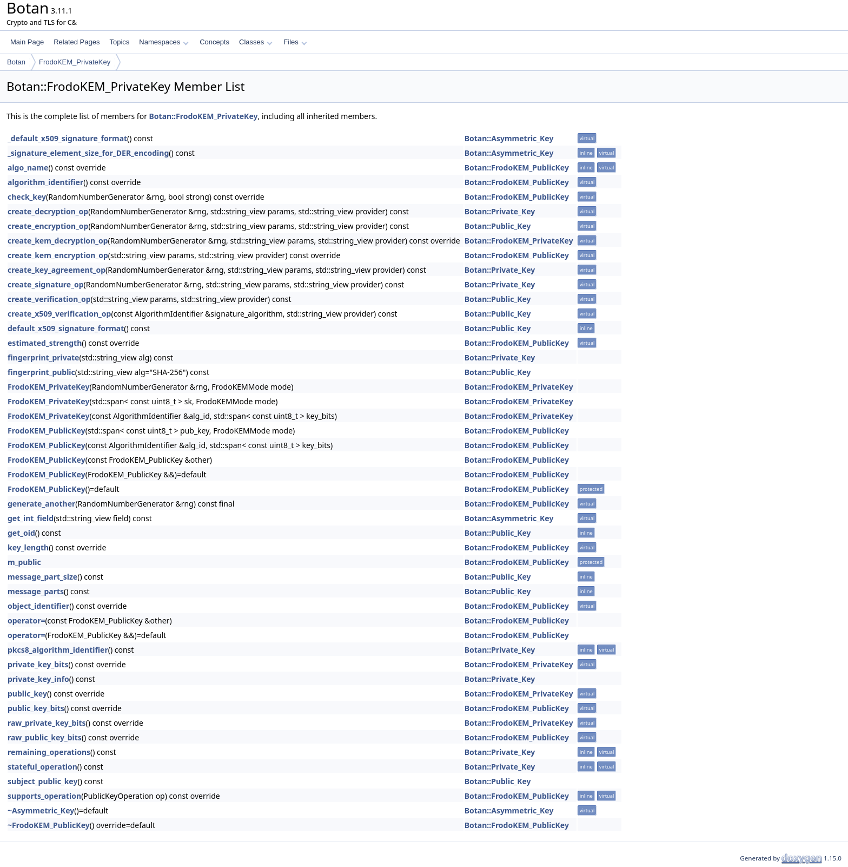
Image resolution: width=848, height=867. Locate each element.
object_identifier (38, 606)
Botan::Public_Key (498, 226)
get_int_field (31, 518)
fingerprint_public (41, 372)
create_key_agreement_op (56, 270)
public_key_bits (36, 708)
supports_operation (44, 796)
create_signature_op (46, 284)
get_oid (21, 533)
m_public (24, 562)
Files (295, 42)
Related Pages (77, 42)
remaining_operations (49, 752)
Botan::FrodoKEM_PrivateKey (203, 116)
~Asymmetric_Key (41, 810)
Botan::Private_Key (500, 211)
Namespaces (163, 42)
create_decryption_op (48, 211)
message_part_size (42, 577)
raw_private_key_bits (47, 723)
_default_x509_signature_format (67, 138)
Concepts (214, 42)
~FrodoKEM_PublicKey (49, 825)
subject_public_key (42, 781)
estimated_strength (45, 343)
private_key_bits (38, 664)
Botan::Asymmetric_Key (509, 138)
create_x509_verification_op (59, 313)
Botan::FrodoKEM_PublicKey (517, 167)
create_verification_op (49, 299)
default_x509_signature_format (66, 328)
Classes (256, 42)
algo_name (28, 167)
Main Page (27, 42)
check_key (27, 197)
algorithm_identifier (45, 182)
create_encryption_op (48, 226)
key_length (28, 547)
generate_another (41, 503)
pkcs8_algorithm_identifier (58, 650)
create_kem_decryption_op (58, 240)
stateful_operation (42, 766)
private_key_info (38, 679)
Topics (119, 42)
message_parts (36, 591)
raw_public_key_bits (45, 737)
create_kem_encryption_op (58, 255)
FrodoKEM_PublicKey (46, 430)
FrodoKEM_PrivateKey (74, 62)
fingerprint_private (43, 357)
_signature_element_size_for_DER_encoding (88, 153)
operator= (26, 620)
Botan (16, 62)
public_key (27, 693)
